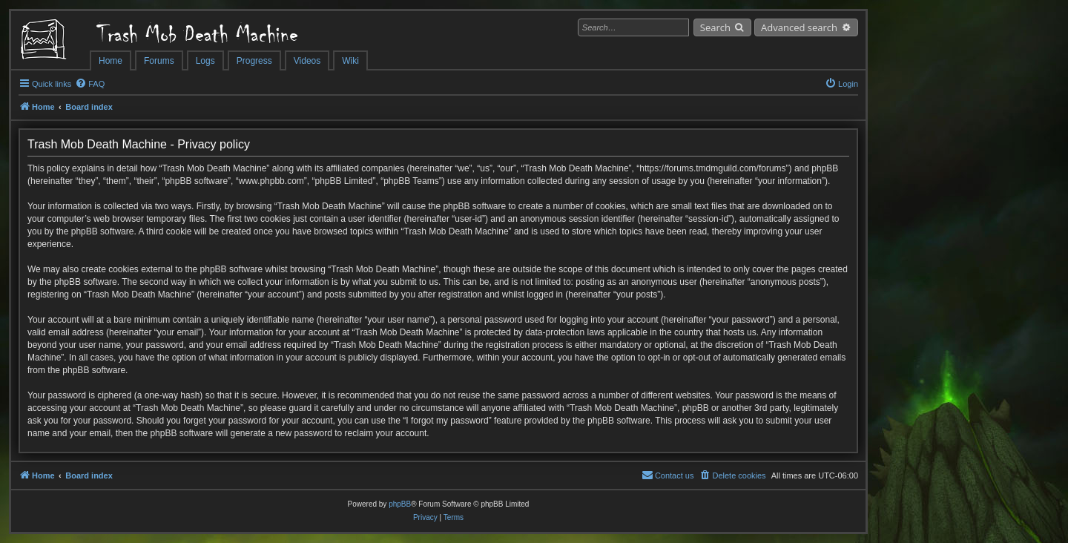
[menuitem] (90, 84)
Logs (205, 61)
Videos (307, 61)
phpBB (400, 504)
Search (715, 27)
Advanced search (799, 27)
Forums (159, 61)
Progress (254, 61)
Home (110, 61)
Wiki (350, 61)
